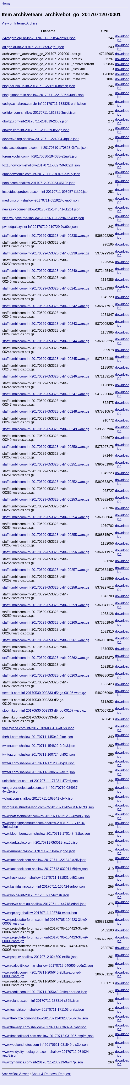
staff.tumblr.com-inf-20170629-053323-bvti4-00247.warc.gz (45, 394)
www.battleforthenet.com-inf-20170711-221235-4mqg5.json (46, 816)
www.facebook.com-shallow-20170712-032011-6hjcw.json (45, 869)
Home (6, 3)
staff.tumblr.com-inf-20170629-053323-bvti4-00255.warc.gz (45, 534)
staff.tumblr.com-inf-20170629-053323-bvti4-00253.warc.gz (45, 499)
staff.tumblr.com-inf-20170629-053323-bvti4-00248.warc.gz (45, 411)
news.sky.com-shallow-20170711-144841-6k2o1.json (41, 209)
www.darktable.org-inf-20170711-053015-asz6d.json (40, 842)
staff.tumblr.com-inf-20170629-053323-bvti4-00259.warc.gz (45, 605)
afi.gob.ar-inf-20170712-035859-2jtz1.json (33, 47)
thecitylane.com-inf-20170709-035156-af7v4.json (38, 728)
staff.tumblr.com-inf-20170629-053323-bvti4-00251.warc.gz (45, 464)
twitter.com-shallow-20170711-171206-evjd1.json (38, 763)
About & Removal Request (51, 1074)
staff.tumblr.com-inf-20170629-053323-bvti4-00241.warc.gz (45, 288)
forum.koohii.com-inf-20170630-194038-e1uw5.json (40, 156)
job (119, 40)
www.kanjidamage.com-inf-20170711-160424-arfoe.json (43, 886)
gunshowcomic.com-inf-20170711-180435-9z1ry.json (41, 174)
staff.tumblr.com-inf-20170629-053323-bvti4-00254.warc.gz (45, 517)
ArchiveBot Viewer (15, 1074)
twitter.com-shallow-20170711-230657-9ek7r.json (38, 772)
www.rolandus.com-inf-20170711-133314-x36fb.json (40, 1000)
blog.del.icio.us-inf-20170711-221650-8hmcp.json (38, 86)
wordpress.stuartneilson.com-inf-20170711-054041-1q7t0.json (48, 807)
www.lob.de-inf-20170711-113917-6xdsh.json (35, 895)
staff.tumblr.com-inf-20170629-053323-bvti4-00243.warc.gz (45, 323)
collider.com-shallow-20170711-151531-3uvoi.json (39, 112)
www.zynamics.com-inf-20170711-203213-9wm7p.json (42, 1062)
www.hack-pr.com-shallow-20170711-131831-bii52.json (43, 877)
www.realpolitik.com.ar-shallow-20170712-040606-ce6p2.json (47, 965)
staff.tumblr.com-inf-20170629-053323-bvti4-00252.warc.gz (45, 482)
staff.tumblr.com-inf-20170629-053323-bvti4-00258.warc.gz (45, 587)
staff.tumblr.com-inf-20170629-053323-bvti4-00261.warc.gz (45, 640)
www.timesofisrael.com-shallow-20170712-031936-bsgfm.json (47, 1036)
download (122, 36)
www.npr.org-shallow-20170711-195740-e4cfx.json (39, 913)
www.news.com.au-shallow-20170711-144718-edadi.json (44, 904)
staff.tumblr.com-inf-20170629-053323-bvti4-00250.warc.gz (45, 446)
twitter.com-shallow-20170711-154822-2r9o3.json (38, 746)
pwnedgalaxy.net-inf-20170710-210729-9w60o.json (40, 226)
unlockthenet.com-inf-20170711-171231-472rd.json (40, 781)
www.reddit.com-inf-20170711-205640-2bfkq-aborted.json (44, 992)
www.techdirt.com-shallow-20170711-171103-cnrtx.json (43, 1009)
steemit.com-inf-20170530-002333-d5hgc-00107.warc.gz (44, 710)
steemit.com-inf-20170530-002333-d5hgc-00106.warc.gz (44, 693)
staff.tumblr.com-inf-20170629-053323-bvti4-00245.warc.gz (45, 358)
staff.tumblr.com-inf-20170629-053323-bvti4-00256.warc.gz (45, 552)
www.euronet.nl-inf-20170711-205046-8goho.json (38, 851)
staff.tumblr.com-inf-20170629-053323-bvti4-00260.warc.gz (45, 622)
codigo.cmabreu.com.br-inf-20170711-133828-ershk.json (44, 103)
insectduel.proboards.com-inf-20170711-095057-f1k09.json (45, 191)
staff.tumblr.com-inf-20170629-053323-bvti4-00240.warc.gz (45, 270)
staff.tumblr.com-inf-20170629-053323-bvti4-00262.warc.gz (45, 658)
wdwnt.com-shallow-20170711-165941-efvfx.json (38, 798)
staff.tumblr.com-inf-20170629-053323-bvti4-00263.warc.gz (45, 675)
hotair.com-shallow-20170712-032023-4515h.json (38, 183)
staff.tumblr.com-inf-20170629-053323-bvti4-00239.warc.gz (45, 253)
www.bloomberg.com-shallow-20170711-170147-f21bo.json (46, 833)
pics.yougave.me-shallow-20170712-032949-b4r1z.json (43, 218)
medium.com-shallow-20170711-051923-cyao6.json (40, 200)
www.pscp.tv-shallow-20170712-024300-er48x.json (39, 957)
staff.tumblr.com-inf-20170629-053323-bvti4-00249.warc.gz (45, 429)
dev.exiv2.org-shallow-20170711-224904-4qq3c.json (40, 139)
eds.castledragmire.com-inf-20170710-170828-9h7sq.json (44, 147)
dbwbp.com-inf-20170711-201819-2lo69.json (35, 121)
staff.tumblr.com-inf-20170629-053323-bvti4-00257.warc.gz (45, 570)
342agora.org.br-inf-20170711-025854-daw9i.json (38, 38)
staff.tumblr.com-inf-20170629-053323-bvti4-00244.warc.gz (45, 341)
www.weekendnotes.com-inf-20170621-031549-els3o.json (45, 1044)
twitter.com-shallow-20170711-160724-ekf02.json (38, 754)
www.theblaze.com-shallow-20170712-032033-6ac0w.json (45, 1018)
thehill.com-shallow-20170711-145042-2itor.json (37, 737)
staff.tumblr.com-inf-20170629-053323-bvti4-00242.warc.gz (45, 306)
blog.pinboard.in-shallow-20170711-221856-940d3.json (42, 95)
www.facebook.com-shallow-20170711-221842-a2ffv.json (44, 860)
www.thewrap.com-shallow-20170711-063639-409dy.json (44, 1027)
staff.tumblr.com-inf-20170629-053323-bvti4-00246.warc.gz (45, 376)
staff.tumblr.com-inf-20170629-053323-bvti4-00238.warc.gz (45, 235)
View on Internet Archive (19, 23)
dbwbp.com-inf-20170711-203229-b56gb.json (35, 130)
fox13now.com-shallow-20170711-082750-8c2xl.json (41, 165)
